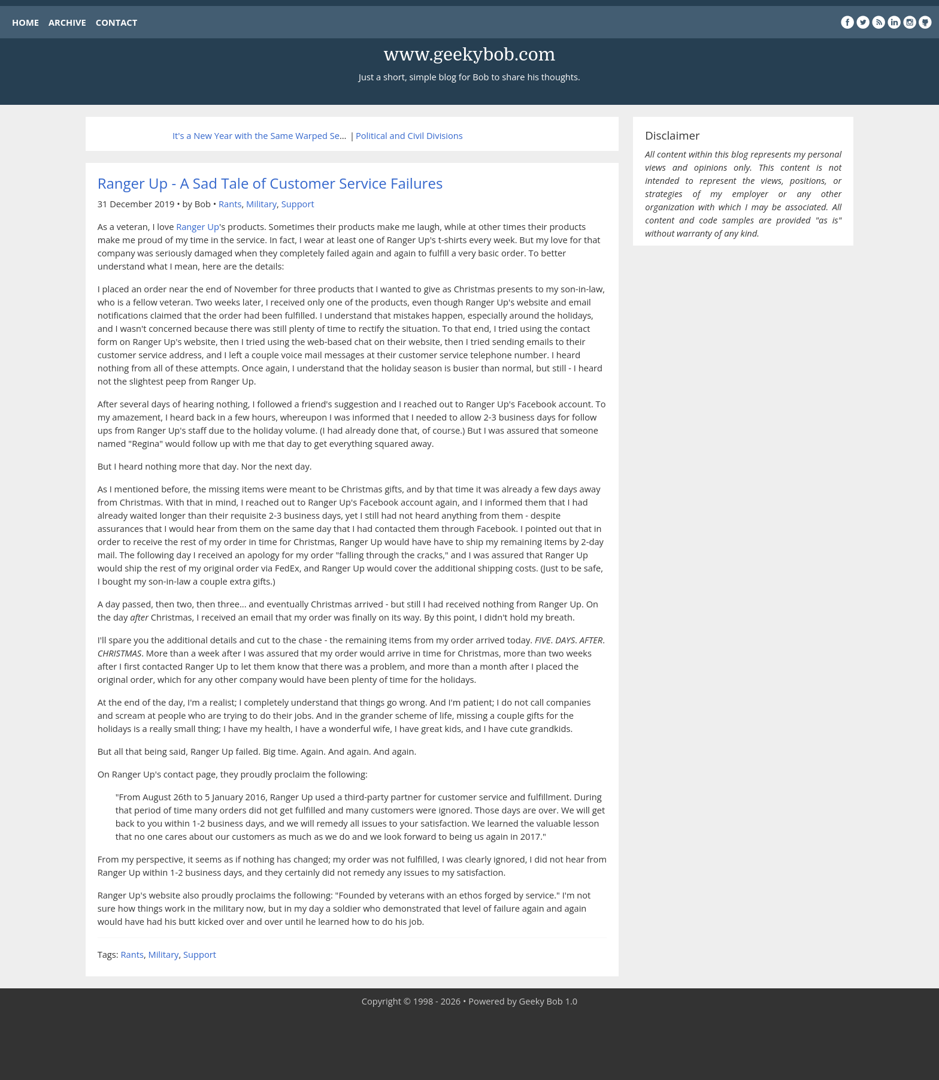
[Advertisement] (469, 1044)
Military (261, 204)
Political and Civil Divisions (409, 135)
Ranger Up (197, 226)
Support (297, 204)
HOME (25, 22)
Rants (230, 204)
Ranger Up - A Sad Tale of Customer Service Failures (270, 183)
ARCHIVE (67, 22)
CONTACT (116, 22)
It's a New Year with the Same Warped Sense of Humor (284, 135)
